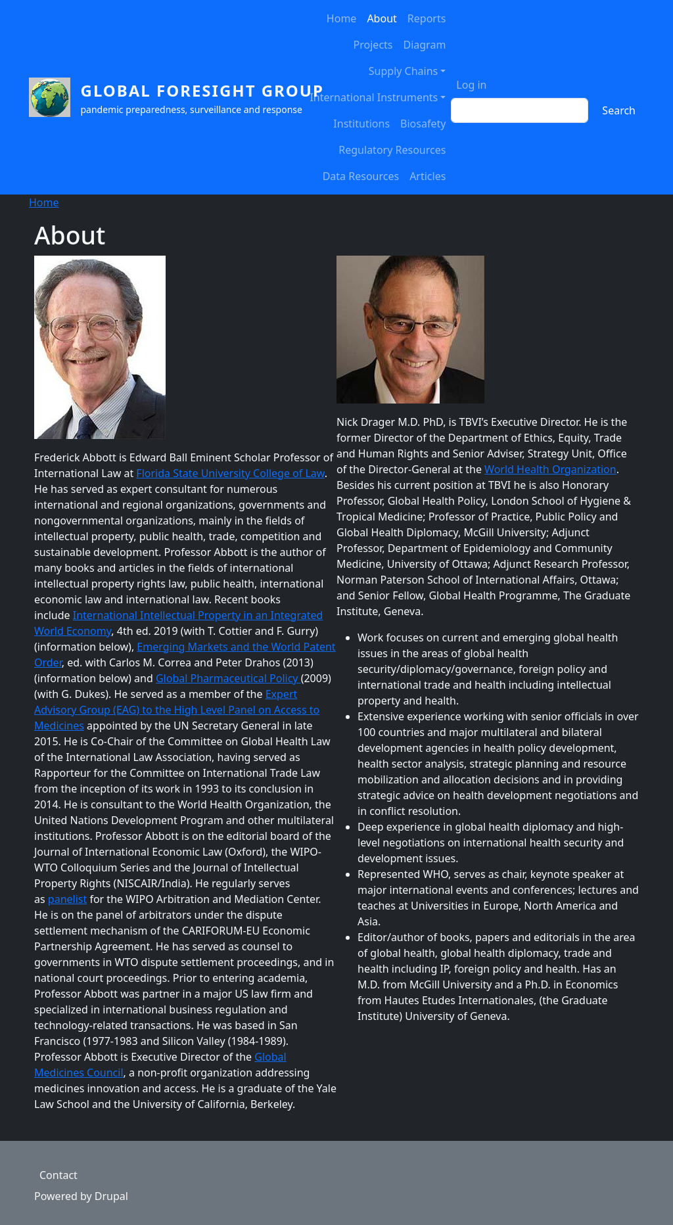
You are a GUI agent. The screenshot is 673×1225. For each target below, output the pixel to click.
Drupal (111, 1196)
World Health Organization (550, 469)
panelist (67, 899)
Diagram (425, 44)
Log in (471, 85)
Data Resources (361, 176)
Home (342, 18)
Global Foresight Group (202, 90)
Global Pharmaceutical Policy (228, 678)
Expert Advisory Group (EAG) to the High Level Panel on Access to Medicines (176, 710)
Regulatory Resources (392, 150)
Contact (58, 1175)
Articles (427, 176)
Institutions (361, 123)
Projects (373, 44)
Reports (426, 18)
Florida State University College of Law (230, 473)
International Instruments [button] (374, 97)
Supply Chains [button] (403, 71)
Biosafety (423, 123)
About (381, 18)
